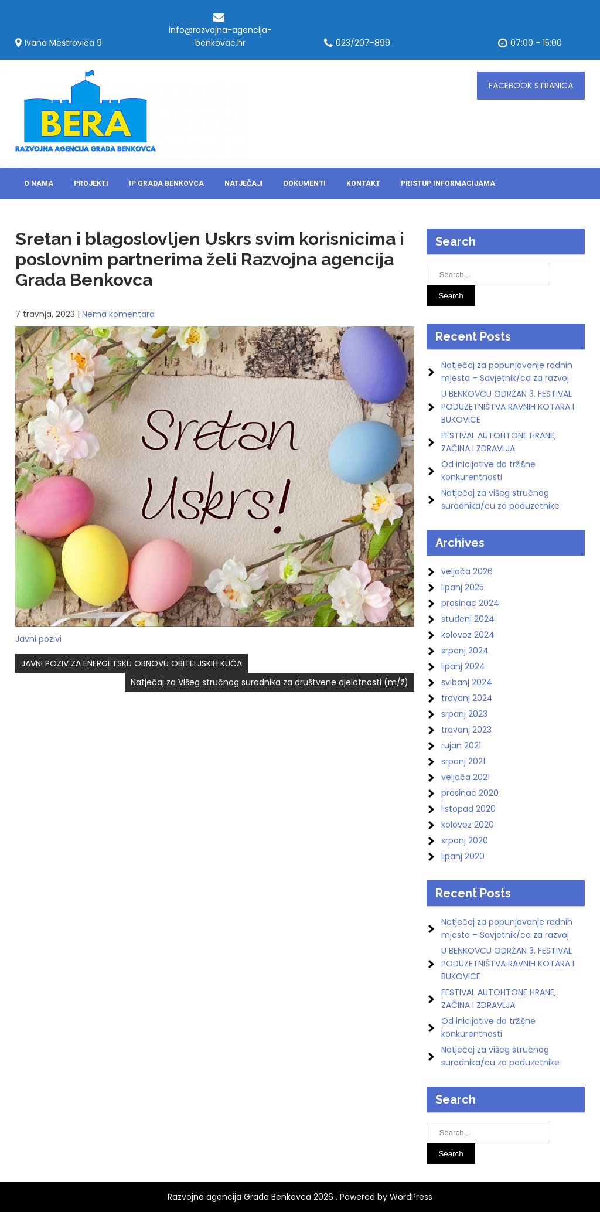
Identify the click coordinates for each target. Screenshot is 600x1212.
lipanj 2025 (462, 587)
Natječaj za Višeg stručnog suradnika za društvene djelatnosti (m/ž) (269, 682)
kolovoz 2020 (467, 824)
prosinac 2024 (470, 603)
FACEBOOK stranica (531, 85)
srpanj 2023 (464, 714)
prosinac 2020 (470, 793)
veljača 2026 (467, 571)
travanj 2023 (466, 730)
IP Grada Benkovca (166, 183)
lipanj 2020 (463, 856)
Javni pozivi (38, 639)
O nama (38, 183)
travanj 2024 (467, 698)
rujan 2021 (461, 745)
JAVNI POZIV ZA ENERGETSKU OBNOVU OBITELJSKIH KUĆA (131, 663)
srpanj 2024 (465, 650)
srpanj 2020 (464, 840)
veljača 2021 (465, 777)
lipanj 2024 (463, 666)
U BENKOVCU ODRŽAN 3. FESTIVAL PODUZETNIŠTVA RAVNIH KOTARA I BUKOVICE (507, 406)
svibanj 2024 (466, 682)
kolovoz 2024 (468, 635)
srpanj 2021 (463, 761)
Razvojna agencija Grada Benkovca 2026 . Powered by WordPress (300, 1197)
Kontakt (363, 183)
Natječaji (243, 183)
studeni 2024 (468, 619)
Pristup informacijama (448, 183)
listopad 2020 (468, 809)
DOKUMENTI (305, 183)
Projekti (91, 183)
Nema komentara (118, 314)
